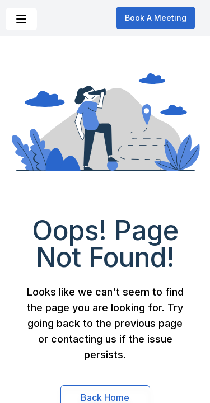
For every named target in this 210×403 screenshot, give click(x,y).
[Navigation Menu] (21, 19)
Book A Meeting (155, 17)
